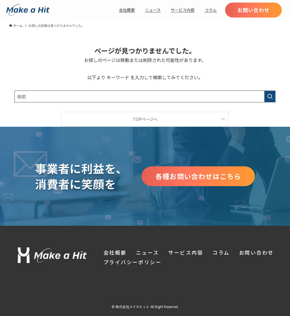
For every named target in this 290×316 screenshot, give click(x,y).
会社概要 (115, 252)
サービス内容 (185, 252)
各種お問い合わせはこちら (198, 176)
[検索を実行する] (270, 96)
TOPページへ (145, 119)
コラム (221, 252)
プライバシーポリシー (132, 262)
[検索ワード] (145, 96)
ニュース (147, 252)
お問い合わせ (256, 252)
